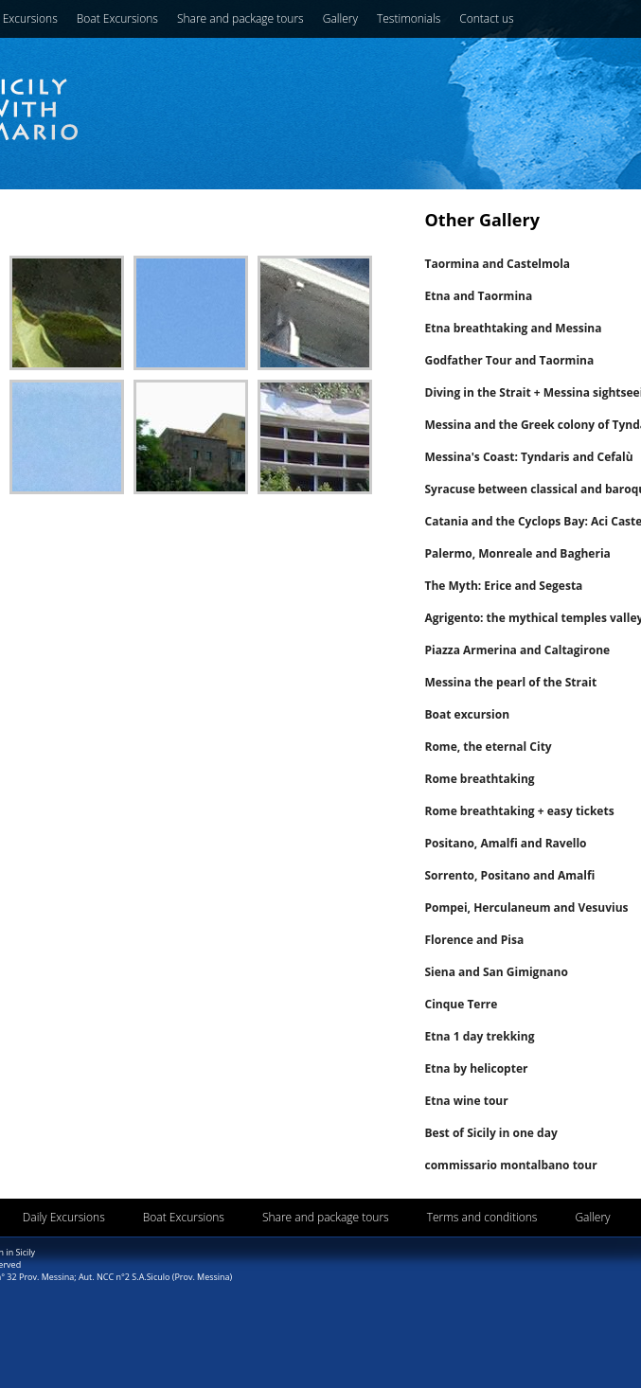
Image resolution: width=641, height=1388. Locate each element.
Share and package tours (240, 18)
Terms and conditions (482, 1217)
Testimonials (408, 18)
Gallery (340, 18)
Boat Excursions (117, 18)
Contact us (486, 18)
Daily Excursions (64, 1217)
